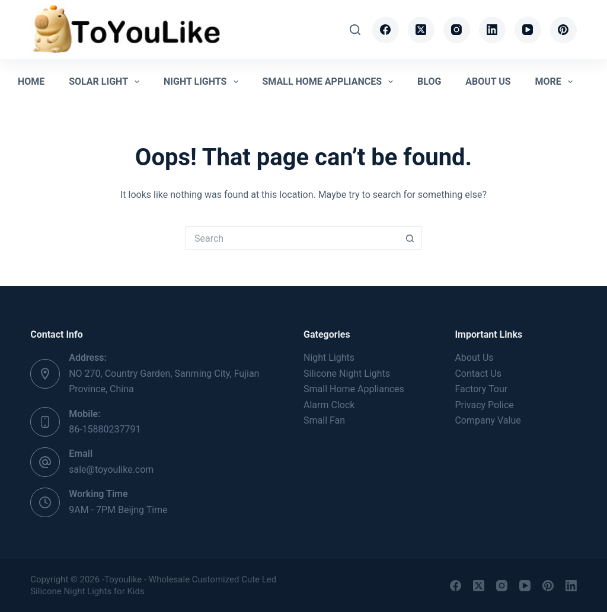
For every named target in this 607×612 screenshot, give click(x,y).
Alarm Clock (329, 405)
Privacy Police (484, 405)
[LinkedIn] (492, 30)
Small (354, 389)
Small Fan (324, 420)
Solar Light (106, 82)
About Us (487, 81)
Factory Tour (481, 389)
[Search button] (410, 238)
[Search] (355, 29)
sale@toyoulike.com (111, 469)
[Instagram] (456, 30)
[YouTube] (528, 30)
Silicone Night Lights (347, 373)
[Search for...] (291, 238)
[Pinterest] (563, 30)
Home (31, 81)
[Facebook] (385, 30)
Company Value (487, 420)
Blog (429, 81)
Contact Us (478, 373)
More (556, 82)
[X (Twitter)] (421, 30)
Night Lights (203, 82)
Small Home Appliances (330, 82)
